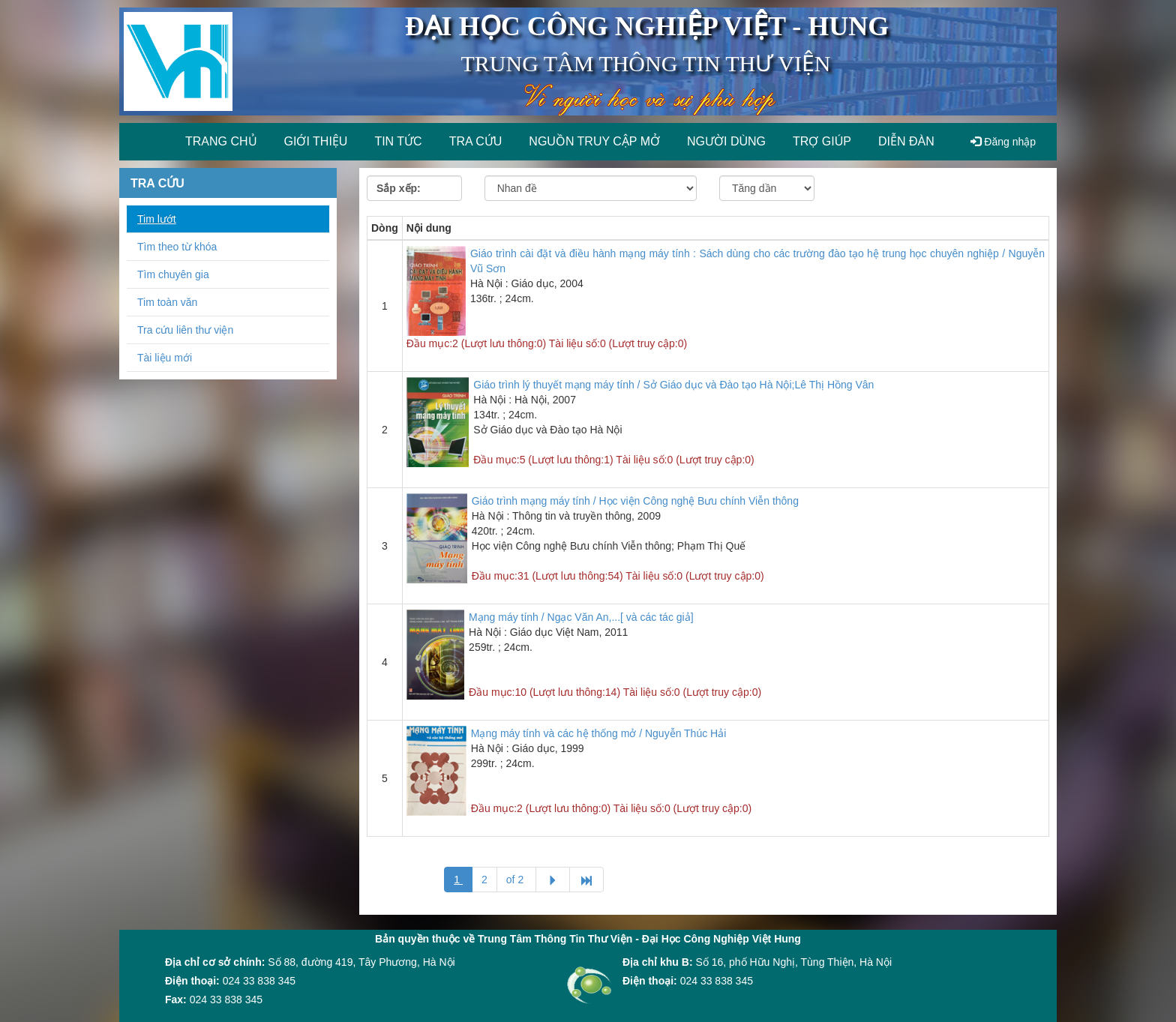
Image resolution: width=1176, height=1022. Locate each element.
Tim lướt (156, 219)
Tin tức (398, 141)
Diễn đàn (906, 141)
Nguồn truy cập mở (594, 141)
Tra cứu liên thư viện (185, 330)
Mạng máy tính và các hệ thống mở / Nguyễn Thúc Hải (599, 733)
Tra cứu (475, 141)
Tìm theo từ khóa (177, 247)
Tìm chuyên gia (173, 274)
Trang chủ (221, 141)
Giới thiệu (316, 141)
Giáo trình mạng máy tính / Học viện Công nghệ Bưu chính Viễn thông (635, 501)
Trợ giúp (822, 141)
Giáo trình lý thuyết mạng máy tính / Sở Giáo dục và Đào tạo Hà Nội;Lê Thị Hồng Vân (673, 385)
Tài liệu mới (164, 358)
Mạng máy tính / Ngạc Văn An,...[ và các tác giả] (581, 617)
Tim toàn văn (167, 302)
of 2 (516, 880)
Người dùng (726, 141)
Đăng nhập (1003, 142)
